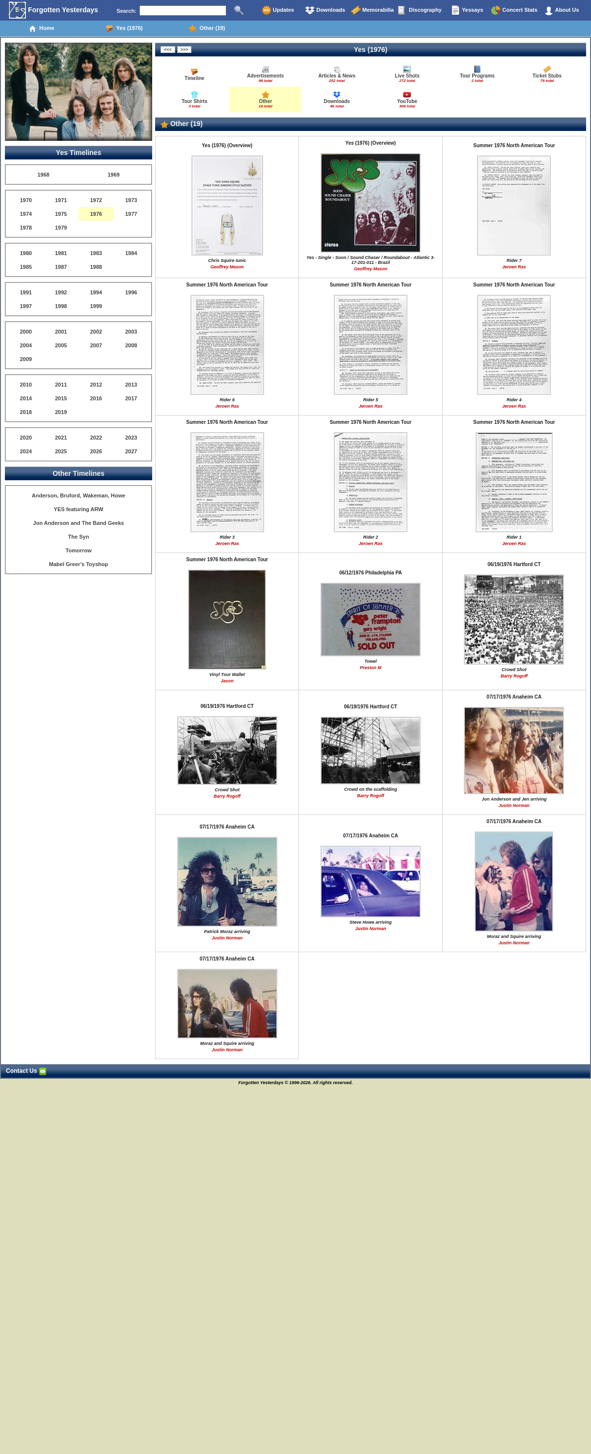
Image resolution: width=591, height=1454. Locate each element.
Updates (278, 10)
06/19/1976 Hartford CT (513, 564)
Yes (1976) (124, 28)
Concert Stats (514, 10)
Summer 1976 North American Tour (514, 145)
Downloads (325, 10)
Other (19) (206, 28)
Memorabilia (372, 10)
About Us (561, 10)
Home (41, 28)
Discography (420, 10)
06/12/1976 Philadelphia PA (370, 572)
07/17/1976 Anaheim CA (513, 697)
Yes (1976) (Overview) (227, 145)
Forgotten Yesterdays (53, 10)
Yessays (467, 10)
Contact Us (26, 1070)
